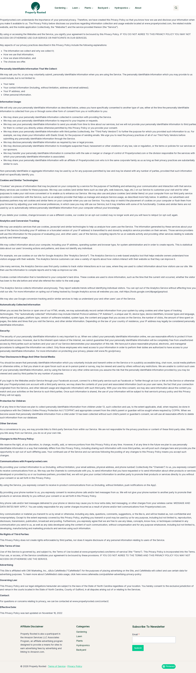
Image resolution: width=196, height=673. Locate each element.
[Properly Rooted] (35, 8)
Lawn (79, 636)
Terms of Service (57, 666)
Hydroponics (83, 645)
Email (136, 634)
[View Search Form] (176, 8)
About (138, 8)
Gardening (81, 631)
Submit (138, 648)
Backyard (81, 649)
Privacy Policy (74, 666)
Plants (79, 640)
